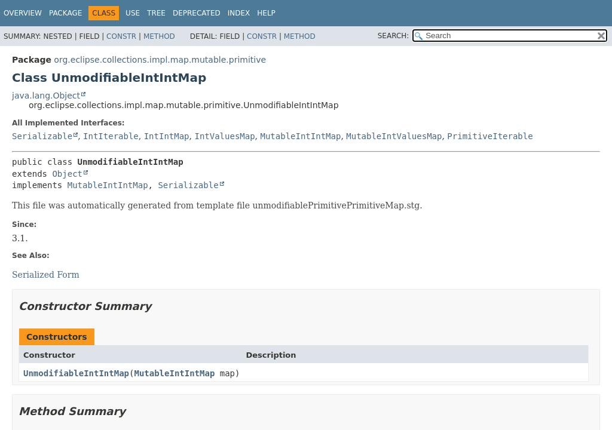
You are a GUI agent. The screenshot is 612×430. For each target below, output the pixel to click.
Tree (156, 13)
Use (133, 13)
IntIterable (111, 136)
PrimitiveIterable (490, 136)
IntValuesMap (224, 136)
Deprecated (197, 13)
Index (239, 13)
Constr (121, 36)
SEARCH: (393, 36)
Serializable (42, 136)
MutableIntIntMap (301, 136)
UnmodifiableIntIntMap (76, 373)
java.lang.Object (46, 95)
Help (266, 13)
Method (159, 36)
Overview (23, 13)
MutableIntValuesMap (394, 136)
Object (67, 174)
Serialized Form (45, 275)
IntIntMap (166, 136)
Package (65, 13)
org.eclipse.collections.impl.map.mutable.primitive (160, 59)
